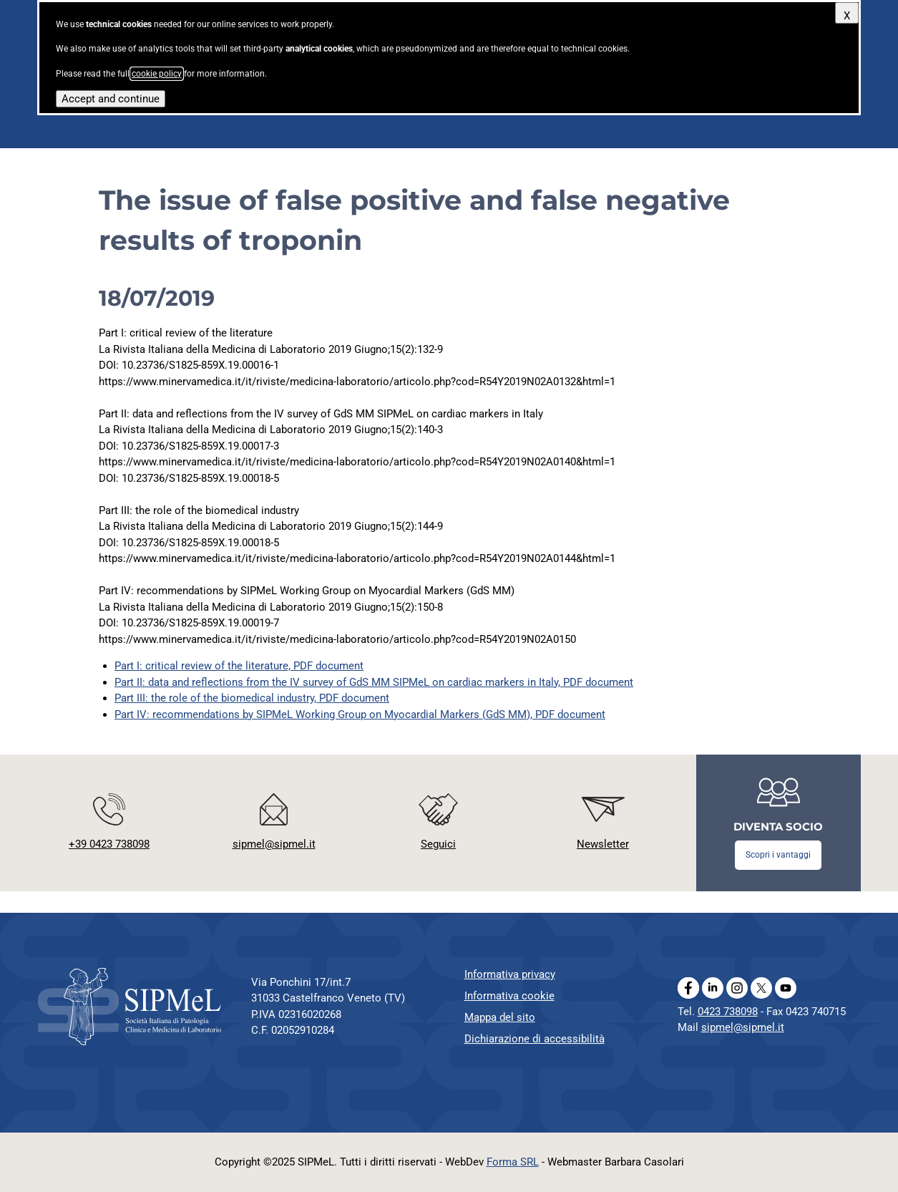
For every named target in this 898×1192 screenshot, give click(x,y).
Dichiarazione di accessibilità (534, 1038)
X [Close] (847, 15)
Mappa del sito (499, 1017)
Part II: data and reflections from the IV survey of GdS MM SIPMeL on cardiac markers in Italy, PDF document (373, 682)
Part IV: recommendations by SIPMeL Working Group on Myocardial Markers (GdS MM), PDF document (359, 714)
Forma (513, 1161)
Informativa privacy (509, 974)
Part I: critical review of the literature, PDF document (238, 665)
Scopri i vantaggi (778, 855)
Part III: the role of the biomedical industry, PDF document (251, 698)
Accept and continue (111, 98)
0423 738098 (728, 1011)
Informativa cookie (509, 995)
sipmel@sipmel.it (742, 1027)
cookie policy (157, 74)
